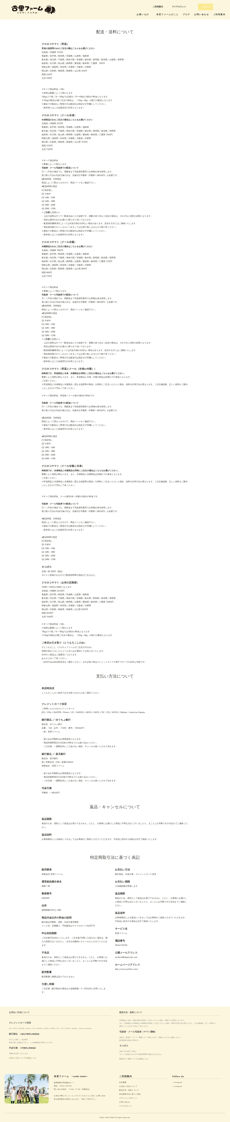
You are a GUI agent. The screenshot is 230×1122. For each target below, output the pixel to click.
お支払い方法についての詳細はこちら (22, 1058)
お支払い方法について (128, 1086)
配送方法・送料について (129, 1090)
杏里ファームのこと (167, 14)
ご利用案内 (158, 6)
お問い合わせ (201, 14)
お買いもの (144, 14)
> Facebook (177, 1082)
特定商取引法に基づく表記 (130, 1094)
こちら (165, 1037)
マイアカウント (179, 6)
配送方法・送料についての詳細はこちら (133, 1059)
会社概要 (122, 1082)
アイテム (205, 7)
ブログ (186, 14)
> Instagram (177, 1086)
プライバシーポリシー (128, 1098)
